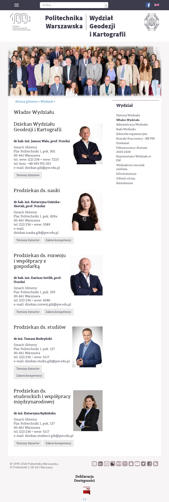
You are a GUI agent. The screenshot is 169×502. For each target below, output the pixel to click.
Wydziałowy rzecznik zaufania (130, 167)
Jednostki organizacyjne (131, 134)
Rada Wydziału (126, 129)
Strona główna (26, 102)
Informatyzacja (126, 174)
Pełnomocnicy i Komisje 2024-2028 (131, 150)
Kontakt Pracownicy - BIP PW (135, 139)
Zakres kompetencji (58, 240)
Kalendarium (124, 183)
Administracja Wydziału (132, 124)
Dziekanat (122, 143)
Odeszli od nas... (126, 178)
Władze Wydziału (127, 120)
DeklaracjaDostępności (84, 478)
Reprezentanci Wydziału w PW (133, 158)
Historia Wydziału (128, 115)
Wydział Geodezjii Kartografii (108, 26)
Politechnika (64, 22)
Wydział (124, 105)
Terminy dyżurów (27, 175)
